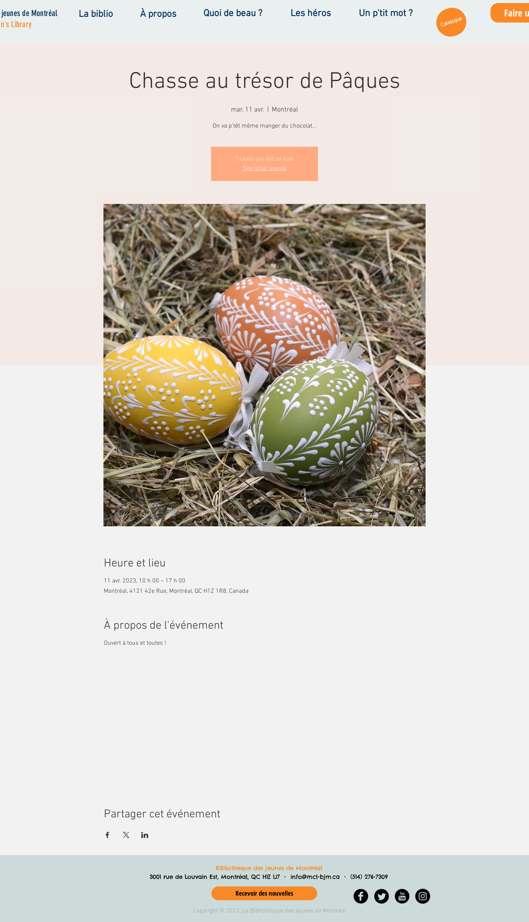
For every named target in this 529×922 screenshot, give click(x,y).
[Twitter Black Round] (381, 896)
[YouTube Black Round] (402, 896)
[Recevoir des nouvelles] (264, 893)
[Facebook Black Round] (360, 896)
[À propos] (158, 14)
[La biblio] (96, 14)
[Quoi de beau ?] (232, 13)
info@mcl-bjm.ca (315, 876)
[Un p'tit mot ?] (385, 13)
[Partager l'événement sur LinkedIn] (144, 835)
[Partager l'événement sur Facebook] (107, 835)
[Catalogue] (451, 22)
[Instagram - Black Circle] (422, 896)
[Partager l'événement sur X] (126, 835)
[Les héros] (311, 13)
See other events (265, 168)
